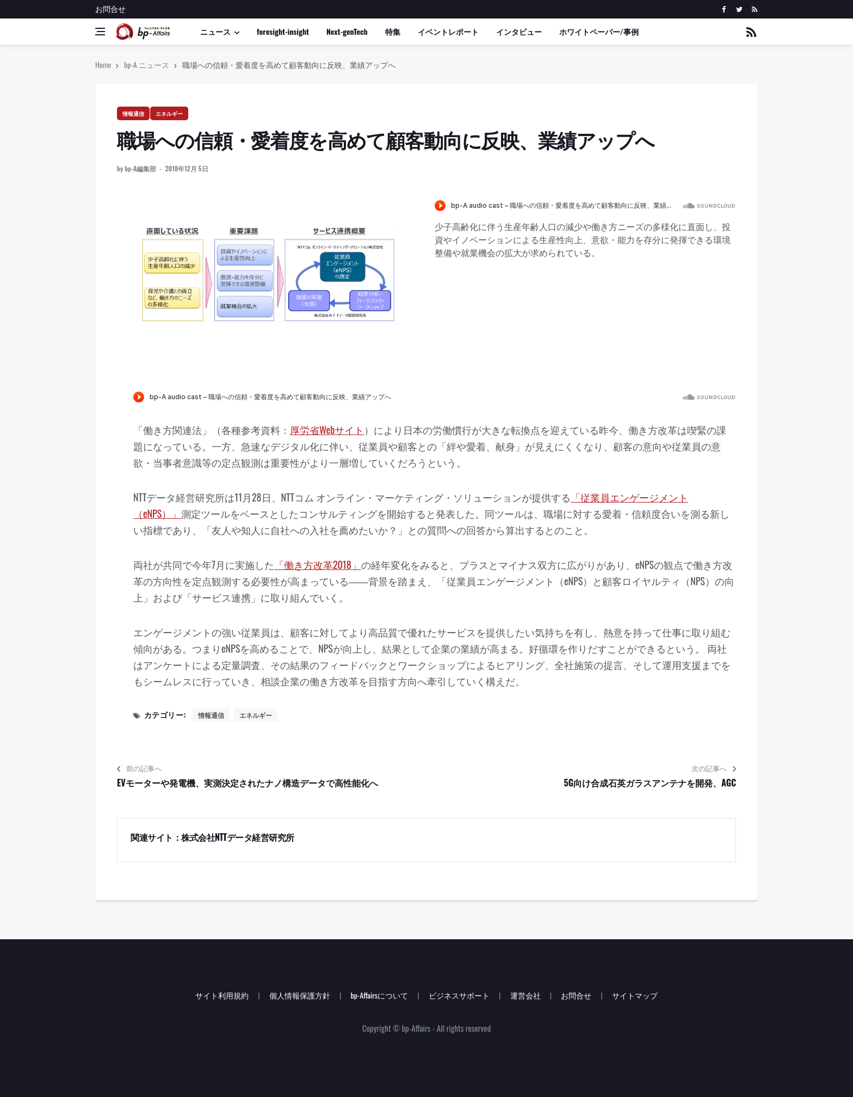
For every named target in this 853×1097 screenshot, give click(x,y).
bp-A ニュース (146, 64)
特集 (392, 31)
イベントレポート (448, 31)
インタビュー (519, 31)
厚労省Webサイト (327, 430)
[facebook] (723, 9)
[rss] (754, 9)
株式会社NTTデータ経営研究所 (237, 837)
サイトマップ (635, 995)
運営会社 (525, 995)
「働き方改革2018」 (317, 564)
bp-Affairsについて (379, 995)
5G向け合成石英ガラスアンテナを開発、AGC (650, 783)
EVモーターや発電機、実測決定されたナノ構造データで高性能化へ (247, 783)
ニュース (215, 31)
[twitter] (739, 9)
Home (103, 64)
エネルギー (169, 113)
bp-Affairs (415, 1028)
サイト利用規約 (222, 995)
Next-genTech (347, 31)
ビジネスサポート (459, 995)
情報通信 (133, 113)
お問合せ (110, 8)
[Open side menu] (100, 31)
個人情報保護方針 (299, 995)
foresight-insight (283, 31)
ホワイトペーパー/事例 (599, 31)
